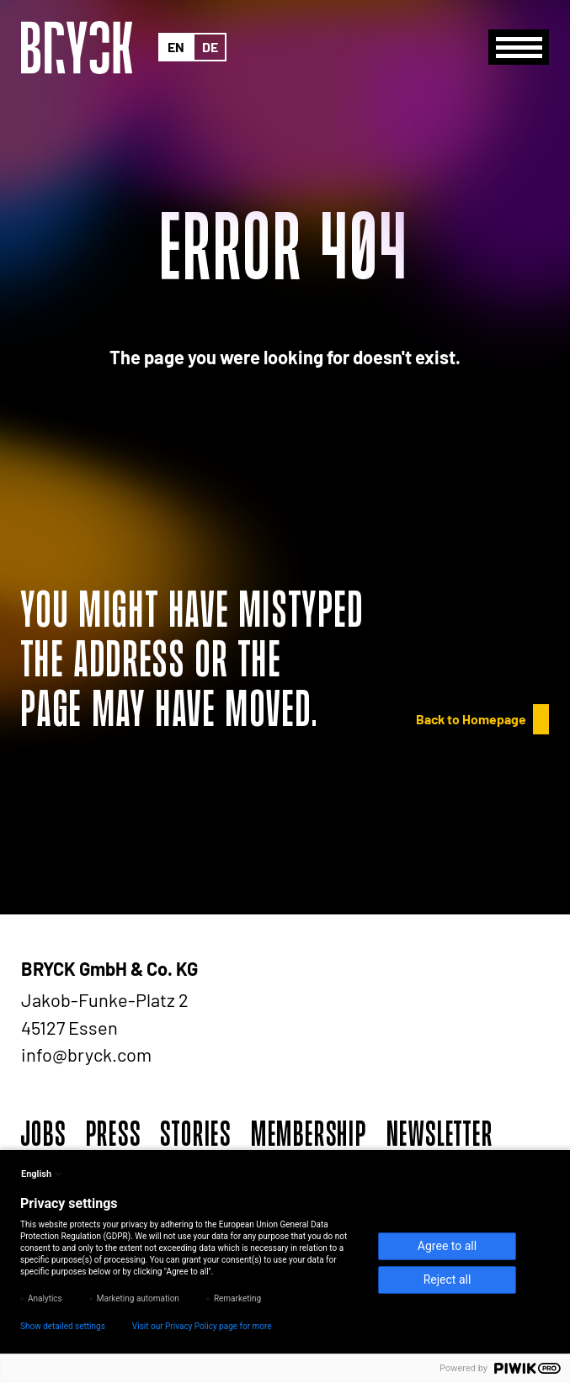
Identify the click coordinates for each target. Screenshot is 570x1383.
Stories (196, 1134)
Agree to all (447, 1246)
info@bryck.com (86, 1054)
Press (113, 1134)
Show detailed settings (62, 1326)
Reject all (447, 1279)
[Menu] (518, 47)
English (43, 1173)
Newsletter (439, 1134)
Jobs (44, 1134)
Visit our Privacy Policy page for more (202, 1326)
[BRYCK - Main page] (76, 47)
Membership (309, 1134)
